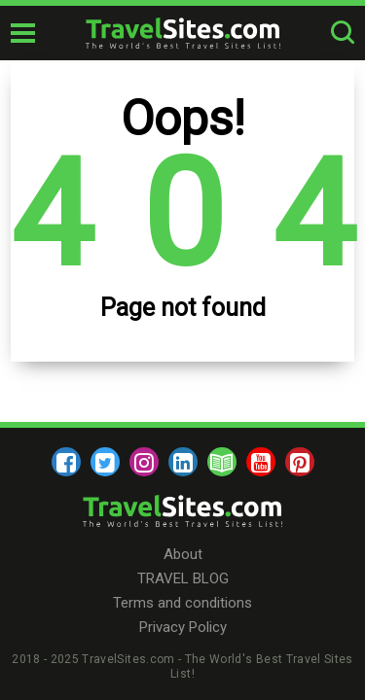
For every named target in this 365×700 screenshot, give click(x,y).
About (183, 554)
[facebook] (66, 461)
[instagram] (144, 461)
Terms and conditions (182, 603)
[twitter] (105, 461)
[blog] (222, 461)
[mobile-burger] (23, 33)
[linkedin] (183, 461)
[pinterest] (299, 461)
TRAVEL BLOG (183, 578)
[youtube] (260, 461)
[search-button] (342, 33)
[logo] (183, 33)
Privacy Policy (183, 627)
